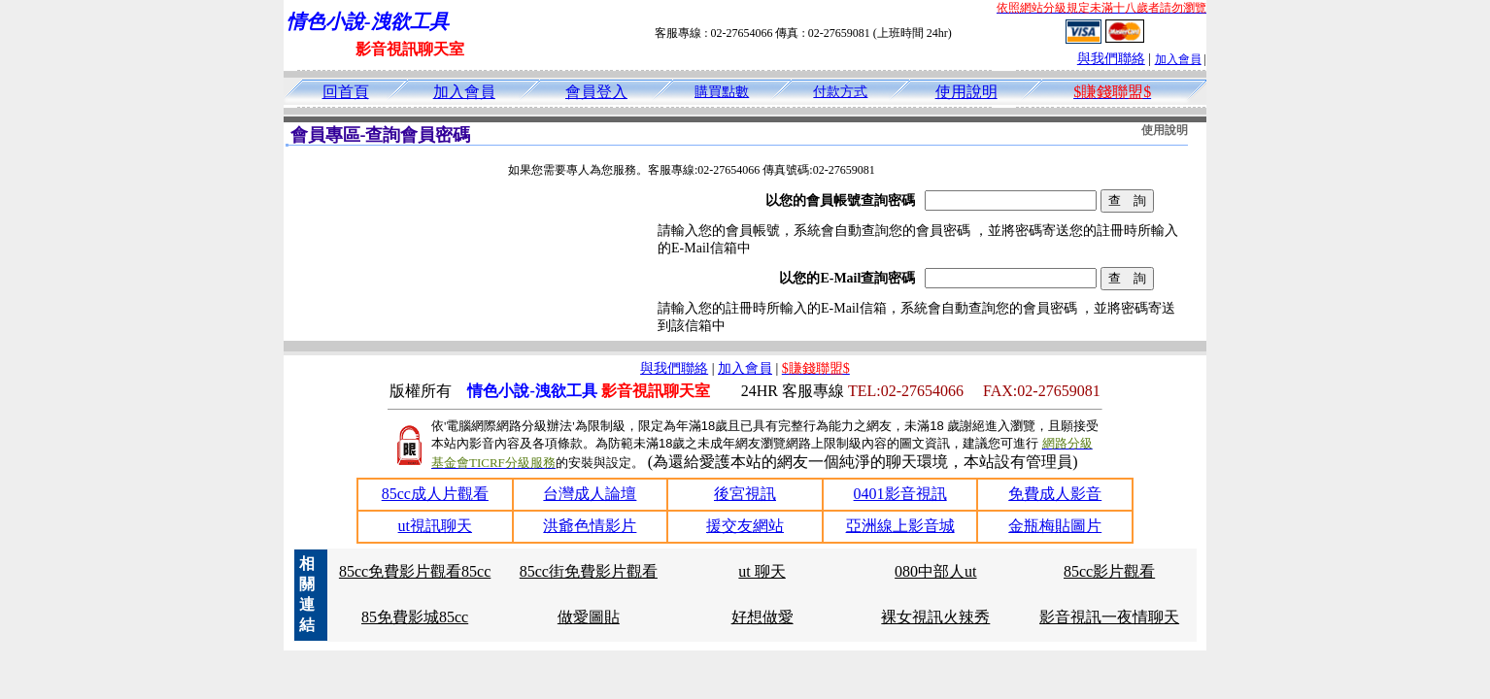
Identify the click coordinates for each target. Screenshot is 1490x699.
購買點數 (721, 91)
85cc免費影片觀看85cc (415, 571)
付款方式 (840, 91)
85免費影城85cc (414, 617)
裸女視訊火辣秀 (935, 617)
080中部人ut (935, 571)
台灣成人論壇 (589, 493)
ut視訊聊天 (435, 525)
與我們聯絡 (1111, 58)
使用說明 (966, 91)
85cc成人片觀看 (435, 493)
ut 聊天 (761, 571)
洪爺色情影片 (589, 525)
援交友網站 (745, 525)
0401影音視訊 (900, 493)
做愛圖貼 (589, 617)
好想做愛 (762, 617)
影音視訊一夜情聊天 (1109, 617)
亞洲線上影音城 (900, 525)
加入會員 (1178, 59)
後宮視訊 (745, 493)
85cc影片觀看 (1109, 571)
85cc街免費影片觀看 (589, 571)
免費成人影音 (1054, 493)
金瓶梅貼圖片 (1054, 525)
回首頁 (345, 91)
